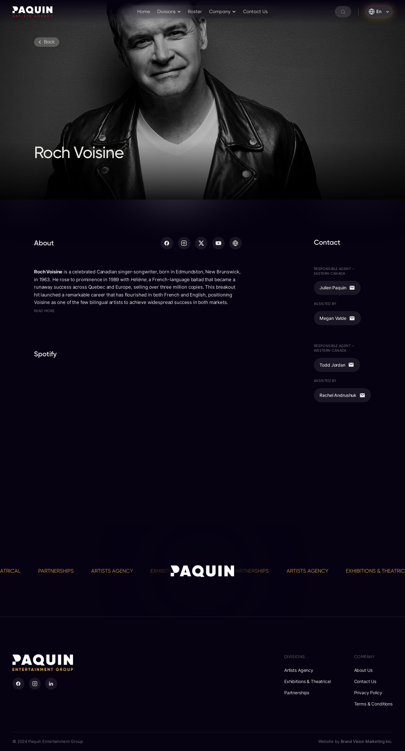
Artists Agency (116, 571)
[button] (169, 12)
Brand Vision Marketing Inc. (367, 741)
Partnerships (60, 571)
